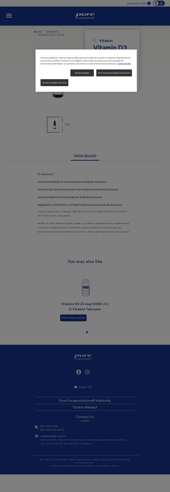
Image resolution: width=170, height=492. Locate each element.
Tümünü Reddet (82, 73)
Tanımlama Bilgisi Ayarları (54, 82)
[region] (86, 70)
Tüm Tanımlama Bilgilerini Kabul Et (114, 73)
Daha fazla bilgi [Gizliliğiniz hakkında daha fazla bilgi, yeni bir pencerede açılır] (124, 63)
